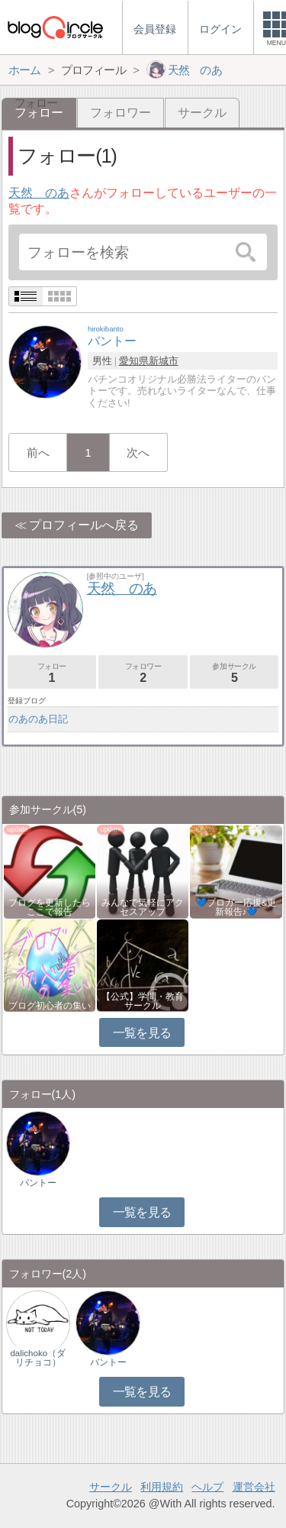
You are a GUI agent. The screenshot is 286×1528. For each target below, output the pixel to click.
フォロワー (120, 112)
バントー (38, 1182)
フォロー (52, 673)
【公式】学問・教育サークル (142, 1001)
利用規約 (161, 1487)
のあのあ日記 (38, 719)
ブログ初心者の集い (49, 1005)
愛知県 (134, 361)
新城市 (163, 361)
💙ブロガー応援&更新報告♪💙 (236, 907)
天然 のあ (38, 192)
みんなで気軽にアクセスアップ (142, 907)
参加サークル (234, 673)
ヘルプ (207, 1487)
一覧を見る (142, 1032)
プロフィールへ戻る (84, 524)
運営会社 (254, 1487)
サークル (202, 112)
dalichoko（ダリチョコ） (38, 1358)
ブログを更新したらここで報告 (49, 907)
